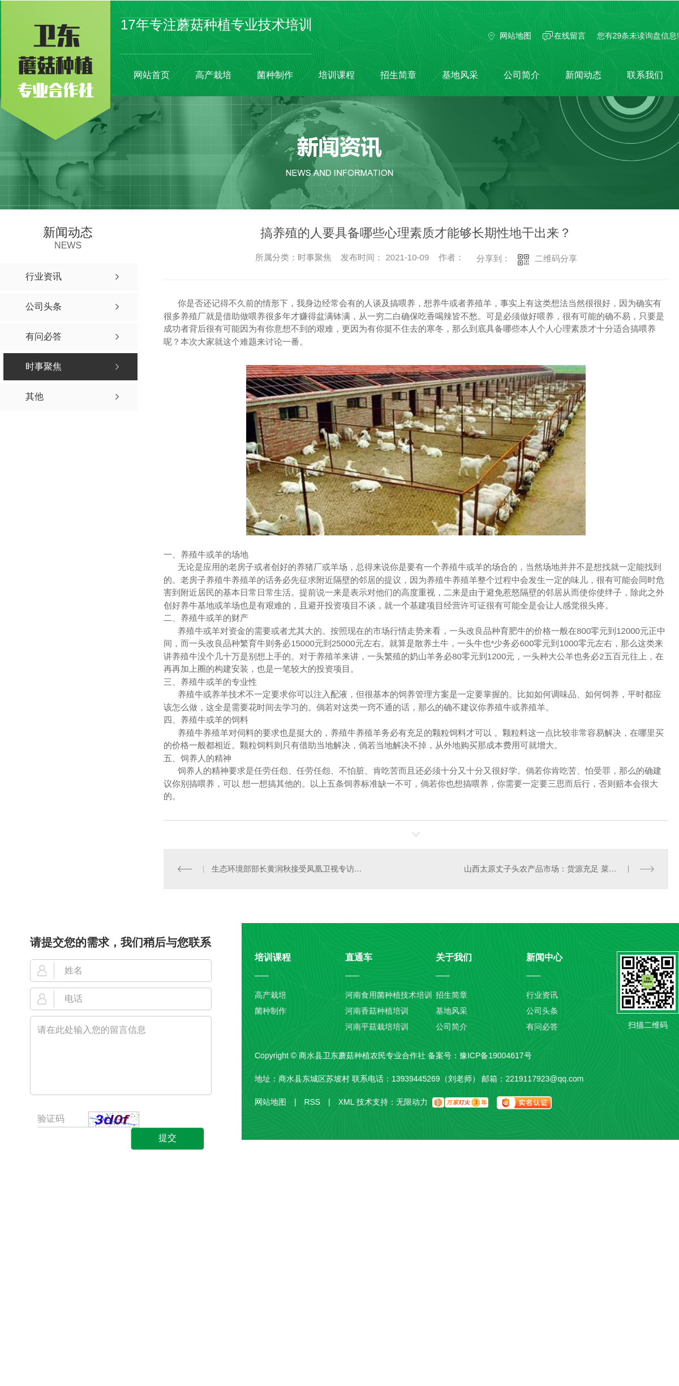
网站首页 (152, 75)
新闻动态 (583, 75)
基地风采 (460, 75)
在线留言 (570, 35)
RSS (317, 1101)
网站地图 (515, 35)
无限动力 (412, 1101)
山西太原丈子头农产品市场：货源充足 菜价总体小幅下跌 (559, 868)
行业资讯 (542, 994)
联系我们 (645, 75)
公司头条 (542, 1010)
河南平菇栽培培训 (377, 1026)
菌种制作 (275, 75)
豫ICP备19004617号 (495, 1055)
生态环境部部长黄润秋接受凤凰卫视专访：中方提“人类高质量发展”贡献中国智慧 (290, 868)
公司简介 (522, 75)
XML (346, 1101)
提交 (167, 1138)
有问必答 (542, 1026)
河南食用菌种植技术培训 (388, 994)
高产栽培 (213, 75)
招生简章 (398, 75)
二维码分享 (556, 258)
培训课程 (337, 75)
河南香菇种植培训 (377, 1010)
